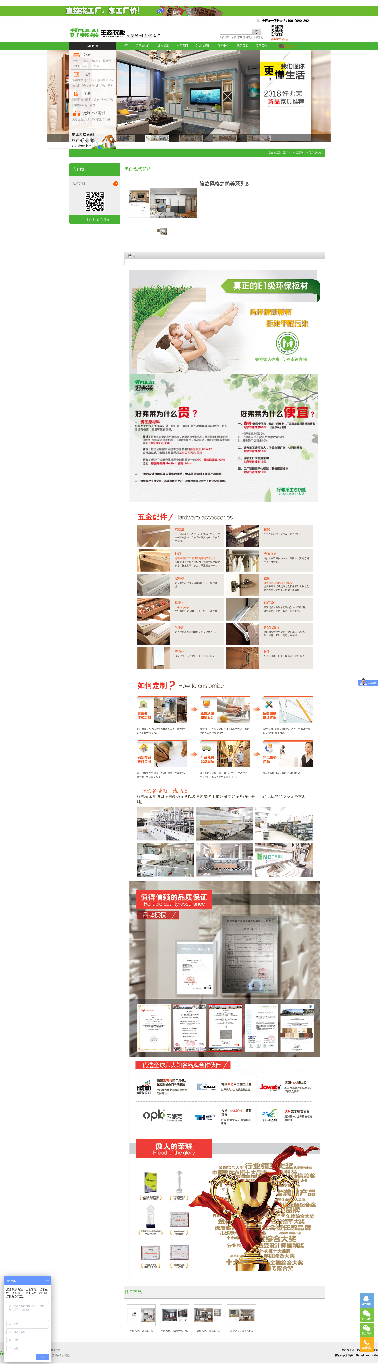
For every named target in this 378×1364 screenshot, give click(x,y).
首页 (125, 45)
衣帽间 (84, 60)
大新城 (76, 119)
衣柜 (234, 37)
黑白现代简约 (316, 152)
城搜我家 (163, 45)
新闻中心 (223, 45)
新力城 (85, 119)
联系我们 (261, 45)
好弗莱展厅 (203, 45)
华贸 (93, 119)
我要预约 (287, 46)
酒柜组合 (77, 99)
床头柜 (76, 66)
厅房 (87, 94)
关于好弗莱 (143, 45)
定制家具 (248, 37)
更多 (96, 66)
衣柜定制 (258, 37)
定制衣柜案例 (94, 113)
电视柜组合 (80, 105)
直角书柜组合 (97, 85)
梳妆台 (107, 60)
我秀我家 (242, 45)
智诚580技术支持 (344, 1355)
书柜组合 (91, 80)
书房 (87, 74)
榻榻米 (96, 60)
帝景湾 (100, 119)
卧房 (87, 55)
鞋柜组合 (107, 99)
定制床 (87, 66)
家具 (239, 37)
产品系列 (182, 45)
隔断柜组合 (93, 99)
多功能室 (77, 80)
